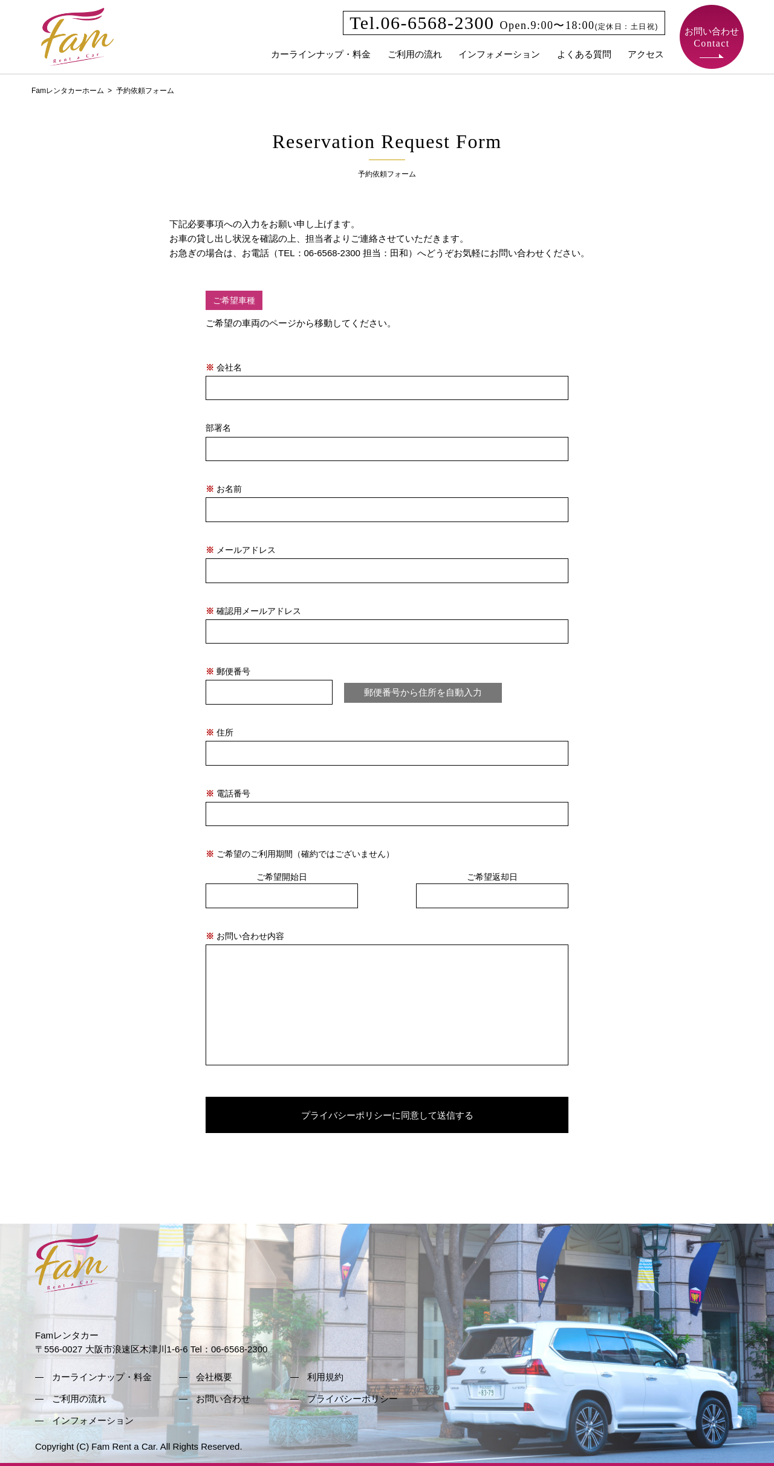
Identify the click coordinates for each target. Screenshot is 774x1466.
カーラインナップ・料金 (321, 54)
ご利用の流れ (415, 54)
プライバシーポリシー (352, 1398)
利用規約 (325, 1377)
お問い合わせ (712, 37)
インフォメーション (499, 54)
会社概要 (214, 1377)
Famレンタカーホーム (67, 90)
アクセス (646, 54)
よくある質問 (584, 54)
